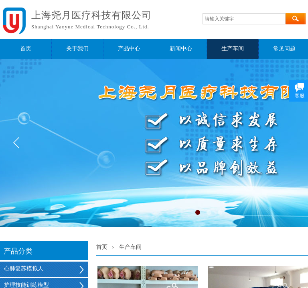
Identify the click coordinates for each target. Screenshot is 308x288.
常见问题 (284, 49)
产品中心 (129, 49)
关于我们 (77, 49)
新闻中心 (181, 49)
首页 (25, 49)
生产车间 (232, 49)
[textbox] (244, 18)
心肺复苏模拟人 (23, 269)
